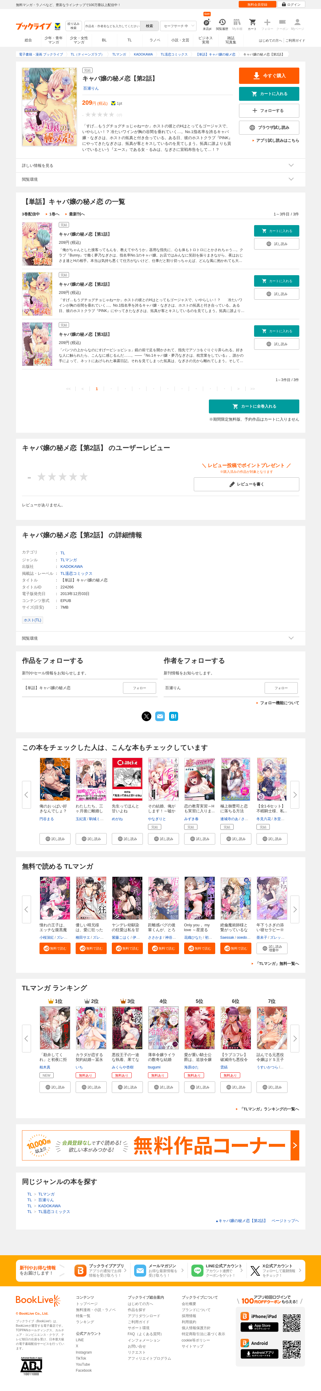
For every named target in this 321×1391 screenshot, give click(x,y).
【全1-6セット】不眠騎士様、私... (271, 808)
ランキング (85, 1322)
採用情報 (189, 1316)
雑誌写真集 (230, 40)
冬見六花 (263, 819)
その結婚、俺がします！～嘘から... (161, 811)
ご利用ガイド (295, 40)
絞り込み (74, 26)
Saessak (227, 937)
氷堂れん (281, 819)
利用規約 (189, 1322)
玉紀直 (81, 819)
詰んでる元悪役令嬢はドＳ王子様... (270, 1059)
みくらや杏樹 (123, 1067)
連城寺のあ (229, 819)
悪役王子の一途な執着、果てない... (125, 1059)
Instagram (84, 1352)
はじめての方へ (270, 40)
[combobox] (112, 26)
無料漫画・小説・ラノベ (96, 1310)
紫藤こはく (121, 937)
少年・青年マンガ (54, 40)
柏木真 (44, 1067)
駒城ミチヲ (98, 819)
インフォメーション (144, 1340)
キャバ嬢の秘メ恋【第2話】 (85, 284)
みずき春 (191, 819)
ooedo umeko (248, 937)
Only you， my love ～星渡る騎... (197, 930)
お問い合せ (137, 1346)
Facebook (84, 1370)
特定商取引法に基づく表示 (203, 1334)
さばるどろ (250, 819)
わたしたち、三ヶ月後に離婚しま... (89, 811)
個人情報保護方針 (196, 1328)
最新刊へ (77, 214)
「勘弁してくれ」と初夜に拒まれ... (53, 1059)
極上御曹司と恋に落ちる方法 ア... (234, 811)
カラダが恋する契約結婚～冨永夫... (89, 1059)
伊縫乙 (138, 937)
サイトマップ (192, 1346)
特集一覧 (83, 1316)
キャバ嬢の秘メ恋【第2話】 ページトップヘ (257, 1220)
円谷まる (46, 819)
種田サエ (83, 937)
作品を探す (137, 1310)
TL (129, 40)
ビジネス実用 (205, 40)
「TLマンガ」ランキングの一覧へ (269, 1109)
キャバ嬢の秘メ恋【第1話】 (85, 234)
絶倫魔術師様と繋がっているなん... (234, 930)
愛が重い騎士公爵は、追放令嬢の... (198, 1059)
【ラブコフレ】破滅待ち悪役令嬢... (234, 1059)
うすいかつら (267, 1067)
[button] (55, 839)
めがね (117, 819)
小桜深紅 (46, 937)
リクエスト (137, 1352)
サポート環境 (138, 1328)
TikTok (81, 1358)
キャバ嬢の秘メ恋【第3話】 (85, 334)
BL (104, 40)
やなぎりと (157, 819)
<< (68, 389)
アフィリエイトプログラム (149, 1358)
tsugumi (154, 1067)
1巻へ (54, 214)
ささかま (155, 937)
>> (252, 389)
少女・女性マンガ (79, 40)
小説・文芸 (180, 40)
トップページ (87, 1304)
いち (79, 1067)
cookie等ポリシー (196, 1340)
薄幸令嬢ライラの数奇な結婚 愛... (161, 1059)
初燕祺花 (212, 937)
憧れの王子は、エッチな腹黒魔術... (53, 930)
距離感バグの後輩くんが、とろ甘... (161, 930)
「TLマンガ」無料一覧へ (277, 963)
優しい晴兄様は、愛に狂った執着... (89, 930)
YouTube (83, 1364)
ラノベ (154, 40)
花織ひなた (193, 937)
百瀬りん (91, 88)
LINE (80, 1340)
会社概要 (189, 1304)
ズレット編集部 (69, 937)
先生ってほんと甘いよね (125, 808)
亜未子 (261, 937)
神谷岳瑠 (172, 937)
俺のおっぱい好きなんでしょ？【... (53, 811)
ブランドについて (196, 1310)
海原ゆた (191, 1067)
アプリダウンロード (144, 1316)
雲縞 (224, 1067)
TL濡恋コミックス (77, 573)
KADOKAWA (72, 566)
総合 (28, 40)
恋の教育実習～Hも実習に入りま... (199, 808)
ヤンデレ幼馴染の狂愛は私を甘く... (125, 930)
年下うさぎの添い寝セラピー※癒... (270, 930)
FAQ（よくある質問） (146, 1334)
